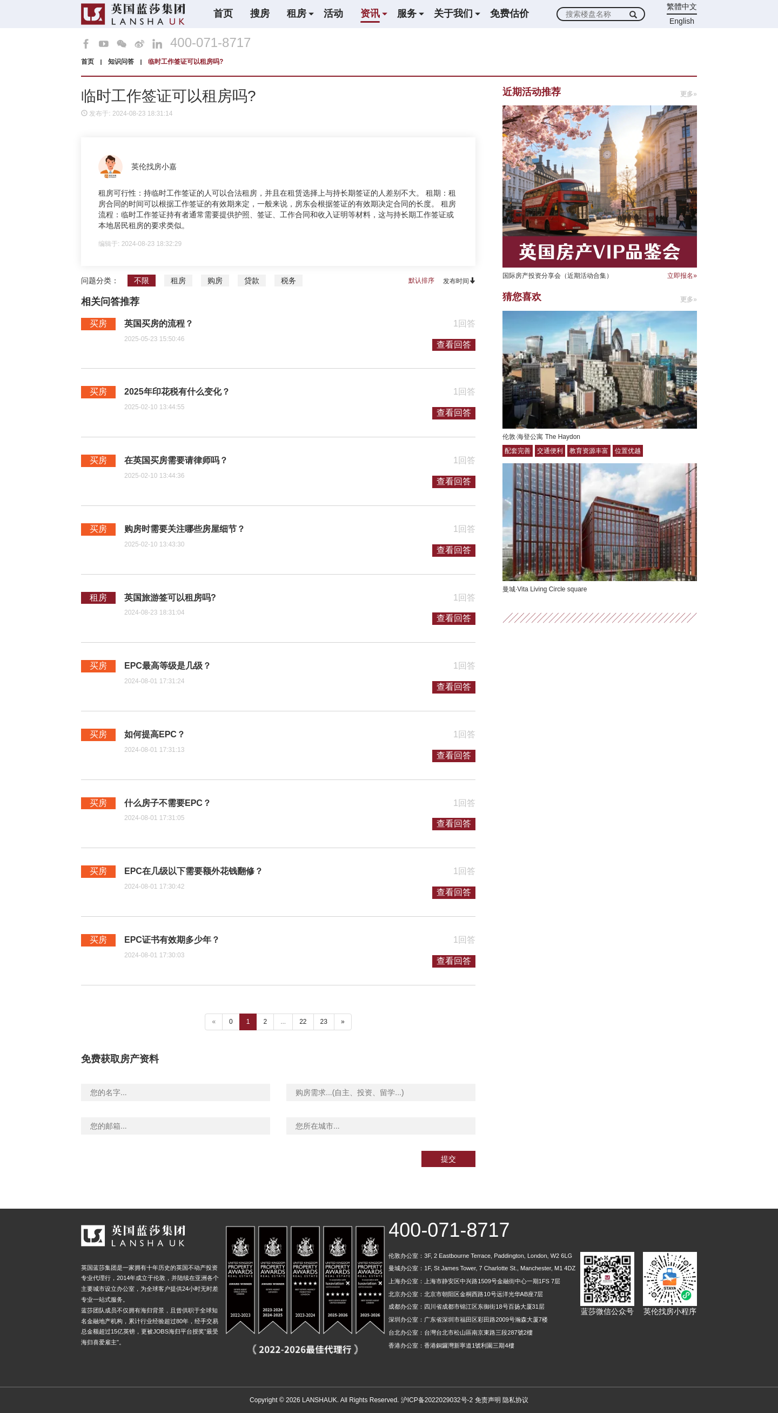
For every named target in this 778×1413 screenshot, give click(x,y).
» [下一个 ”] (343, 1021)
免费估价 (509, 13)
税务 (288, 280)
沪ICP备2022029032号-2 (437, 1400)
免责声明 (488, 1400)
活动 (333, 13)
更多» (688, 94)
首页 (223, 13)
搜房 (260, 13)
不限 (141, 280)
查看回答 (454, 344)
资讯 (370, 13)
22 (302, 1021)
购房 (215, 280)
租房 (296, 13)
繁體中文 (682, 6)
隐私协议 (515, 1400)
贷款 (251, 280)
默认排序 (421, 280)
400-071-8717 (210, 42)
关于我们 (453, 13)
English (681, 21)
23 (323, 1021)
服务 (407, 13)
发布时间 (459, 280)
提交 (448, 1159)
